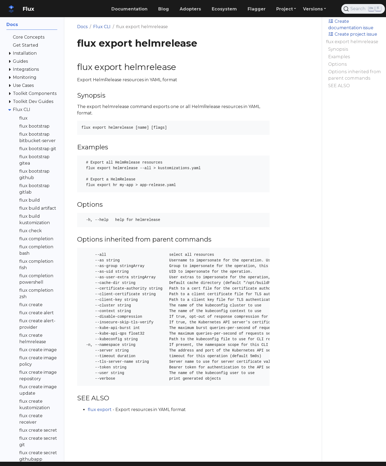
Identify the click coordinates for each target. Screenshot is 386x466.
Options (337, 64)
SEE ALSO (339, 85)
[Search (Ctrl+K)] (363, 9)
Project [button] (284, 9)
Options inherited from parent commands (354, 75)
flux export (100, 409)
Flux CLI (102, 26)
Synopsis (338, 49)
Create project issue (352, 34)
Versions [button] (313, 9)
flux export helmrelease (352, 41)
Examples (339, 56)
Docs (82, 26)
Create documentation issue (350, 24)
